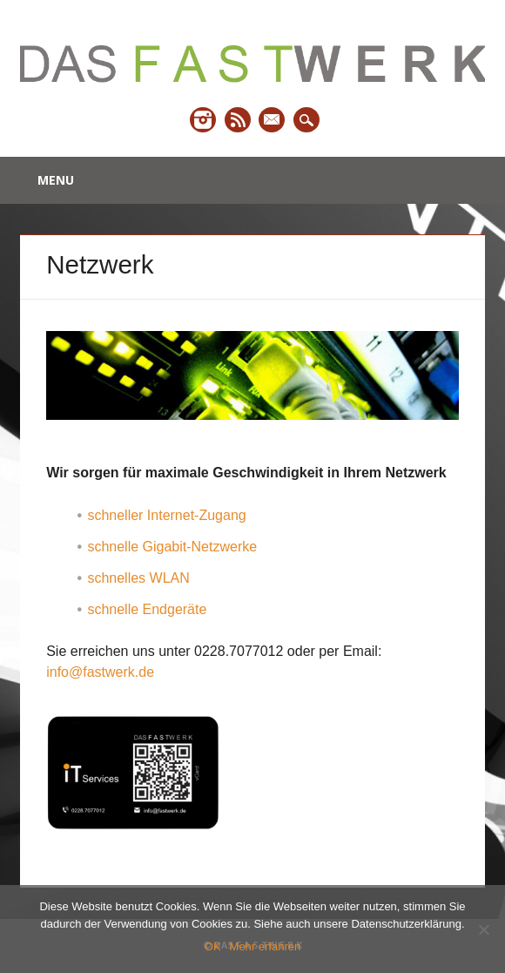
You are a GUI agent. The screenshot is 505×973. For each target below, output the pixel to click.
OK (213, 946)
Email (272, 119)
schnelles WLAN (138, 578)
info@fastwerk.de (100, 672)
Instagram (203, 119)
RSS (238, 119)
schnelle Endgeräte (146, 609)
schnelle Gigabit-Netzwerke (172, 546)
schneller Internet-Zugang (166, 515)
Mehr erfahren (265, 946)
